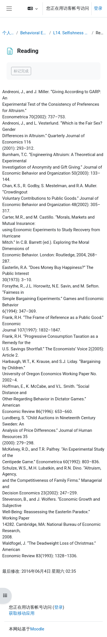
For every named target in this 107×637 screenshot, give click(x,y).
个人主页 (8, 32)
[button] (32, 8)
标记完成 (21, 71)
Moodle (37, 629)
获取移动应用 (22, 613)
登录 (98, 8)
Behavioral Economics (33, 32)
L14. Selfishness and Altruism (71, 32)
